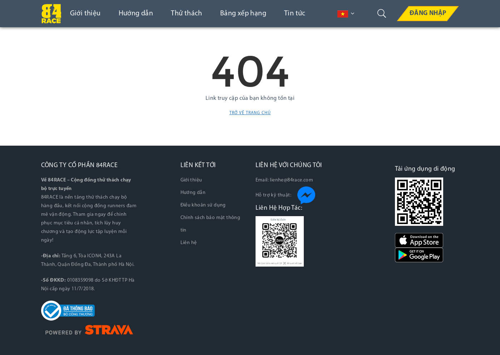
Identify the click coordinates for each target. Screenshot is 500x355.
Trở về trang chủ (250, 113)
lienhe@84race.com (291, 180)
